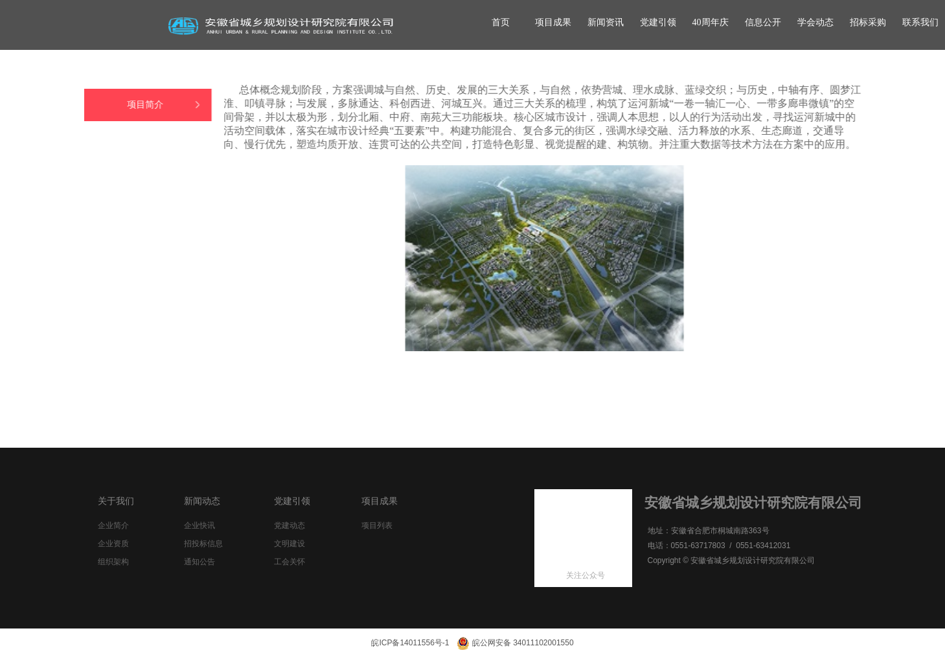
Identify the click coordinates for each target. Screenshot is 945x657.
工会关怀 (289, 561)
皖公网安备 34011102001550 (515, 642)
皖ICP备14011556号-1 (410, 642)
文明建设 (289, 543)
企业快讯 (199, 525)
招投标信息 (203, 543)
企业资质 (113, 543)
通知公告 (199, 561)
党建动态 (289, 525)
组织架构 (113, 561)
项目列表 (377, 525)
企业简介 (113, 525)
